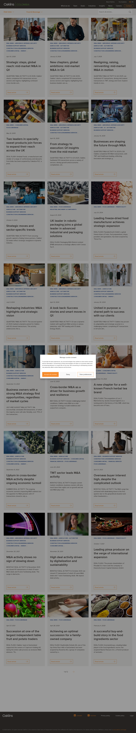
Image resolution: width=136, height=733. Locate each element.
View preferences (86, 374)
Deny (68, 374)
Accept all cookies (50, 374)
